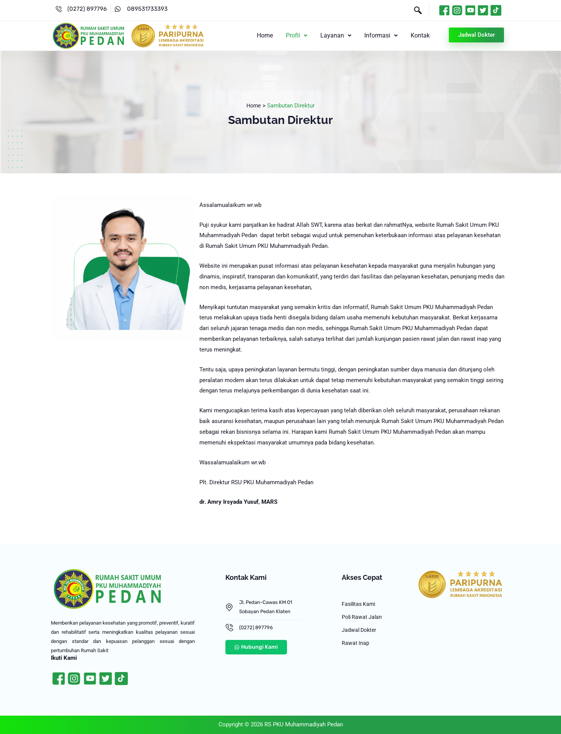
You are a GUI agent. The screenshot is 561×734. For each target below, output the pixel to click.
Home (272, 35)
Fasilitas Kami (360, 604)
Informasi (383, 35)
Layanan (339, 35)
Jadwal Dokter (360, 633)
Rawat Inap (356, 647)
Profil (302, 35)
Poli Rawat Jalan (363, 618)
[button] (301, 35)
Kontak (421, 35)
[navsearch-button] (414, 11)
